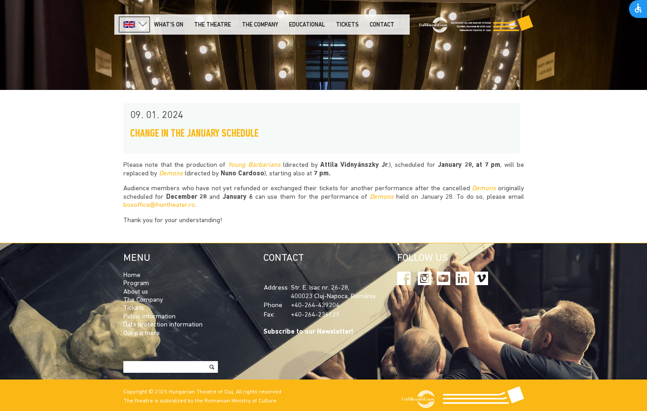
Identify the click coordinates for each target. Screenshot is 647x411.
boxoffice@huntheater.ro (159, 205)
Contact (382, 25)
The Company (143, 300)
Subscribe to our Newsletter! (308, 332)
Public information (149, 316)
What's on (168, 25)
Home (131, 275)
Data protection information (163, 325)
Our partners (141, 333)
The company (260, 25)
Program (136, 283)
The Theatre (212, 25)
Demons (171, 173)
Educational (307, 25)
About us (135, 292)
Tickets (347, 25)
